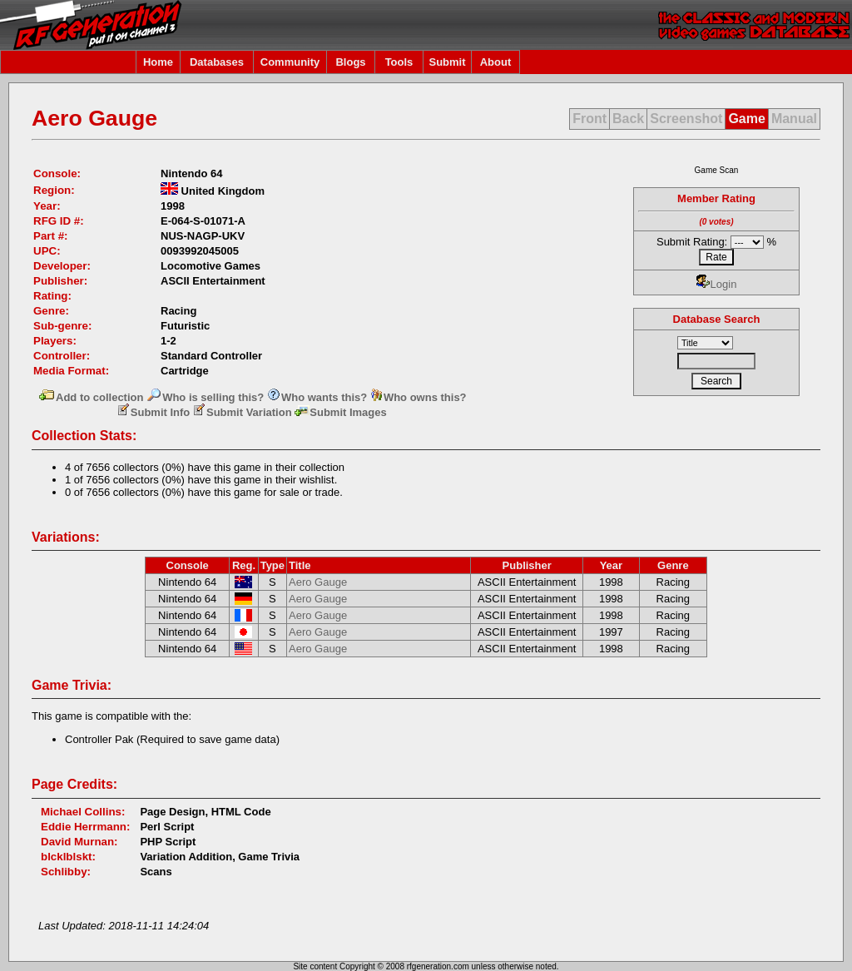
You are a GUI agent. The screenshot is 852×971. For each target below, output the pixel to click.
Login (716, 284)
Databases (217, 62)
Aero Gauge (318, 582)
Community (290, 62)
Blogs (350, 62)
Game (746, 118)
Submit (446, 62)
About (496, 62)
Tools (399, 62)
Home (158, 62)
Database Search (716, 319)
